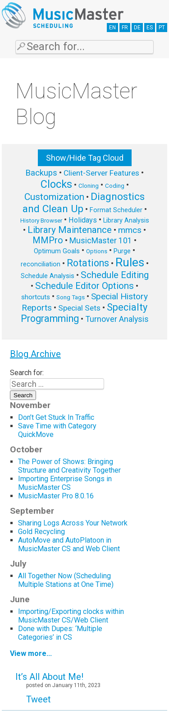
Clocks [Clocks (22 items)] (56, 184)
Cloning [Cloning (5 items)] (88, 185)
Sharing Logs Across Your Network (73, 523)
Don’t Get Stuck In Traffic (56, 417)
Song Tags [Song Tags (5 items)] (70, 297)
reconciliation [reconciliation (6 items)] (40, 264)
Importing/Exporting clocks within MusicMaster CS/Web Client (71, 615)
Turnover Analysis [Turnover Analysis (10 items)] (117, 319)
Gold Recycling (41, 531)
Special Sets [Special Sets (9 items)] (79, 307)
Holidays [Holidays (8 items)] (83, 220)
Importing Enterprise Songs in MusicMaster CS (65, 483)
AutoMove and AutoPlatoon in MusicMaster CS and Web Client (69, 544)
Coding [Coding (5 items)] (114, 185)
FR (125, 27)
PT (162, 27)
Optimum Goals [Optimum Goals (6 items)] (57, 251)
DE (137, 27)
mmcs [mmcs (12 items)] (130, 230)
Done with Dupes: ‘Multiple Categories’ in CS (60, 632)
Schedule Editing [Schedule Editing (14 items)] (115, 275)
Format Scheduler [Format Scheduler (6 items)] (116, 210)
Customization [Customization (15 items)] (54, 196)
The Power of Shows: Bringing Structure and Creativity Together (69, 465)
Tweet (38, 699)
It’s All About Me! (49, 676)
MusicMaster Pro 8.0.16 (56, 496)
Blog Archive (35, 354)
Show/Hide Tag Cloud (84, 158)
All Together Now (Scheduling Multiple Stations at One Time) (66, 580)
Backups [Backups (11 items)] (41, 173)
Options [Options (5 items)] (96, 251)
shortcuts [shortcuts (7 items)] (35, 297)
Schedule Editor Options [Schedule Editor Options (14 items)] (84, 285)
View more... (31, 653)
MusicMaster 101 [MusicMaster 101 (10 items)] (100, 240)
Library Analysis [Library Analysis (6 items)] (126, 220)
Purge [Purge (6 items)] (122, 251)
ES (149, 27)
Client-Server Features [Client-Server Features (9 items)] (101, 172)
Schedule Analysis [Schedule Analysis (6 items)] (47, 276)
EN (112, 27)
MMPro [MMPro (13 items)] (47, 240)
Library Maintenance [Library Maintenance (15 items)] (69, 229)
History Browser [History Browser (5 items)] (41, 220)
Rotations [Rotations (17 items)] (88, 263)
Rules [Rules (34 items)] (129, 262)
